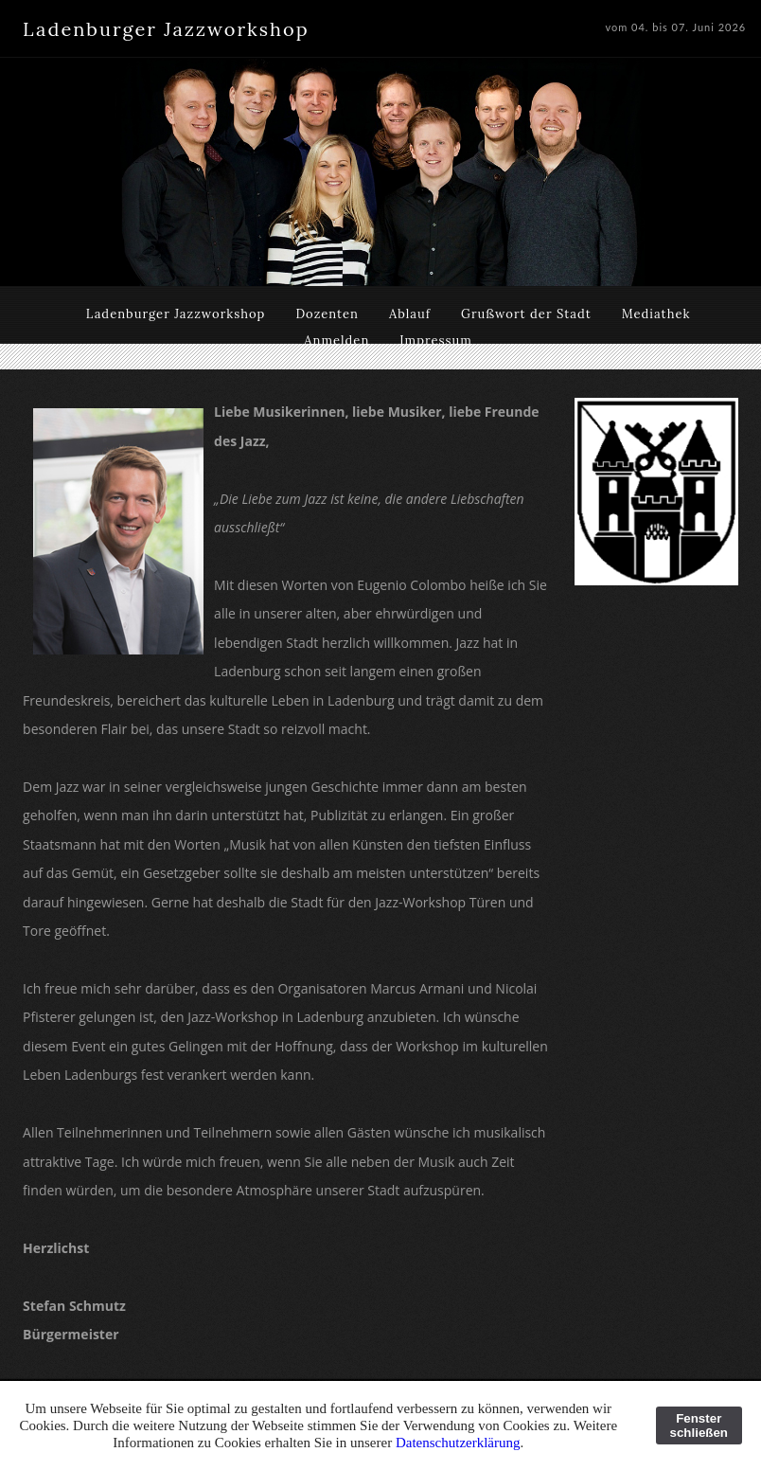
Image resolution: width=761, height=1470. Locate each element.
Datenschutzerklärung (458, 1442)
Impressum (435, 340)
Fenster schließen (699, 1425)
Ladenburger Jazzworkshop (176, 314)
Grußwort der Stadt (526, 314)
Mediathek (656, 314)
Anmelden (336, 340)
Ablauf (410, 314)
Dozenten (327, 314)
